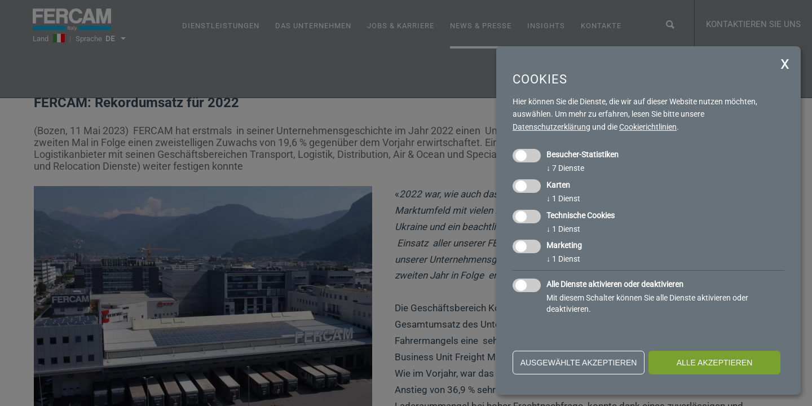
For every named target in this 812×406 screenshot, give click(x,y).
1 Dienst (563, 198)
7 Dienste (565, 168)
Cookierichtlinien (648, 126)
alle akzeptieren (715, 362)
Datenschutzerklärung (551, 126)
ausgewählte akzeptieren (578, 362)
